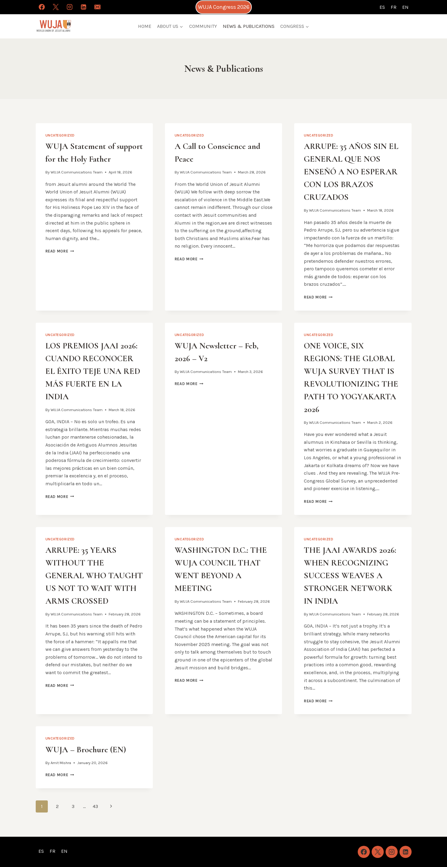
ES (382, 7)
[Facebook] (42, 7)
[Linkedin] (83, 7)
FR (393, 7)
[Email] (97, 7)
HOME (144, 26)
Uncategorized (60, 135)
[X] (56, 7)
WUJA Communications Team (77, 172)
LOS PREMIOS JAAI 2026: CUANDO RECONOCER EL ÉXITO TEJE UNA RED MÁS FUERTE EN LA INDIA (92, 371)
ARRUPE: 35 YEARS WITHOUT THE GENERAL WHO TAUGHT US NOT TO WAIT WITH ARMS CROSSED (94, 575)
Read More (59, 251)
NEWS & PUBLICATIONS (248, 26)
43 (95, 806)
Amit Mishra (61, 762)
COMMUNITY (203, 26)
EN (405, 7)
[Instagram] (70, 7)
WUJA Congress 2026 (223, 7)
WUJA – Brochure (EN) (85, 749)
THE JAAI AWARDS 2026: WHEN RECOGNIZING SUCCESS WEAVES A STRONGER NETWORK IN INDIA (350, 575)
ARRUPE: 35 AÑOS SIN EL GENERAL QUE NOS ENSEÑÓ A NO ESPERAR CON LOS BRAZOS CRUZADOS (351, 171)
